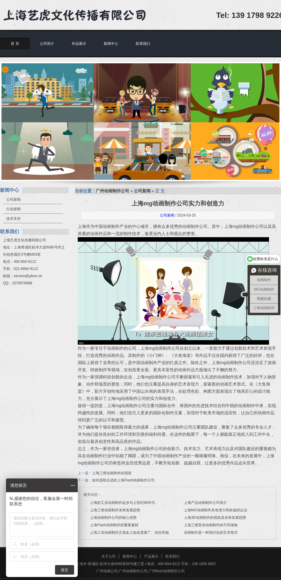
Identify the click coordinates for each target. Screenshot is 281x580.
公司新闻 (13, 199)
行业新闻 (13, 209)
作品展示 (79, 44)
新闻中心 (111, 44)
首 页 (15, 44)
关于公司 (108, 556)
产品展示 (151, 556)
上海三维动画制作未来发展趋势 (115, 510)
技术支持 (13, 219)
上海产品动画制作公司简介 (205, 503)
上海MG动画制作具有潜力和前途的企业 (215, 510)
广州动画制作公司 (112, 190)
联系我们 (143, 44)
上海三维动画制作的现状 (112, 473)
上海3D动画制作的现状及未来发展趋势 (215, 517)
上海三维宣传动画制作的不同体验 (211, 525)
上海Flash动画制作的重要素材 (114, 525)
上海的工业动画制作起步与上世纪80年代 (122, 503)
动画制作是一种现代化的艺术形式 (211, 532)
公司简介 (47, 44)
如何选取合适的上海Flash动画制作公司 (123, 480)
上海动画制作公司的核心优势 (113, 517)
